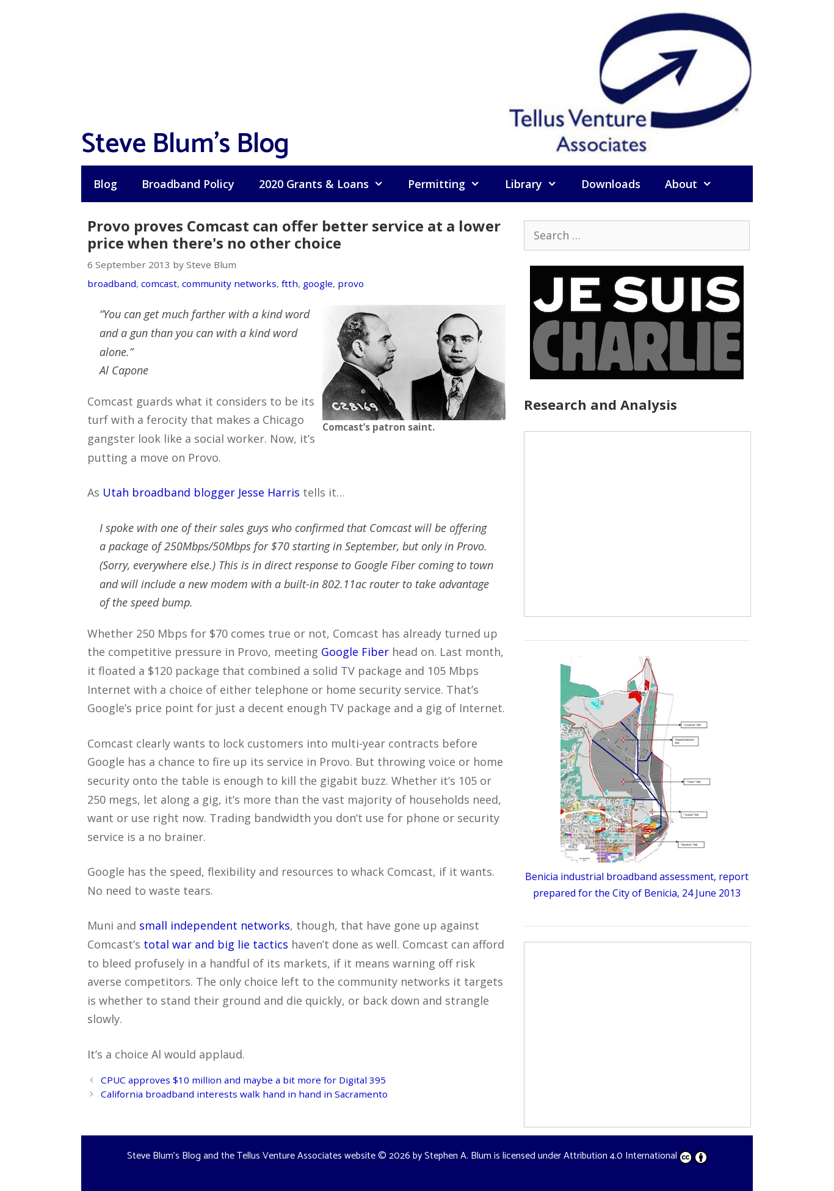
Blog (105, 184)
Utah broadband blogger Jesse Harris (201, 492)
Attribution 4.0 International (636, 1156)
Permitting (450, 184)
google (318, 283)
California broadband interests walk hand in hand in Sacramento (244, 1094)
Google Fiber (355, 651)
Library (537, 184)
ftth (289, 283)
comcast (159, 283)
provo (351, 283)
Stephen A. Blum (457, 1156)
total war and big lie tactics (215, 944)
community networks (229, 283)
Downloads (610, 184)
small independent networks (214, 925)
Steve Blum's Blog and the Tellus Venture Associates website (251, 1156)
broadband (111, 283)
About (694, 184)
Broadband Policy (188, 184)
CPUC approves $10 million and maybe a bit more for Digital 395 (243, 1080)
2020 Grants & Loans (327, 184)
